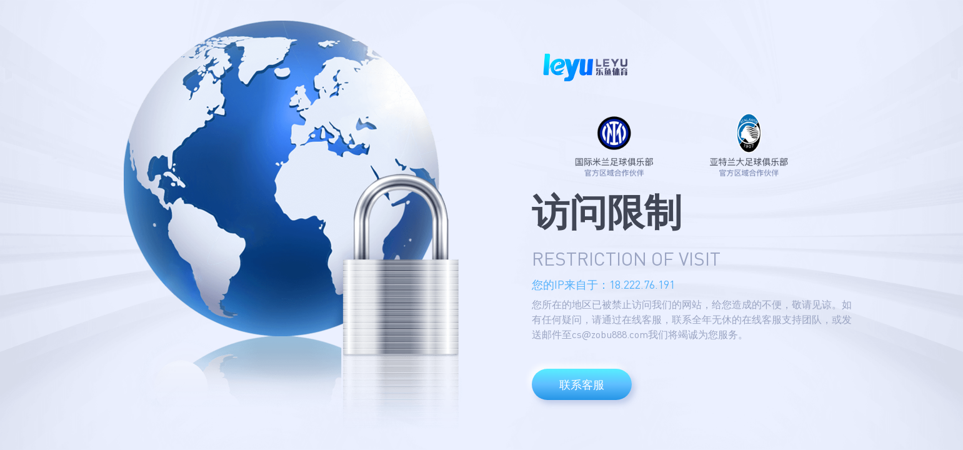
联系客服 (581, 384)
